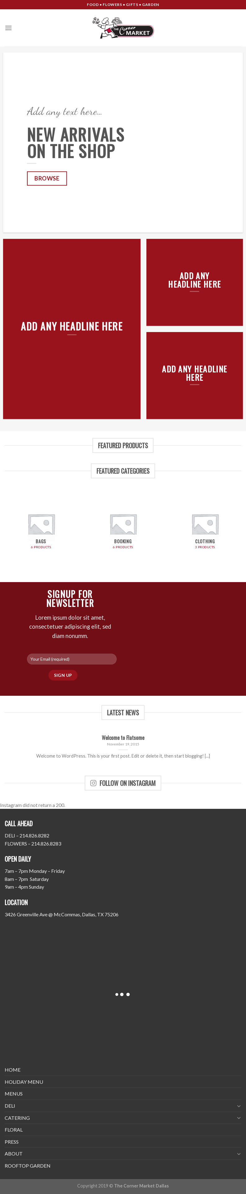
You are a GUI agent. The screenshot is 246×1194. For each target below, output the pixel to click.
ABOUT (14, 1153)
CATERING (17, 1118)
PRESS (12, 1142)
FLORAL (14, 1129)
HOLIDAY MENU (24, 1082)
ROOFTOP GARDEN (28, 1166)
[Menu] (8, 27)
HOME (12, 1070)
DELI (10, 1106)
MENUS (14, 1093)
